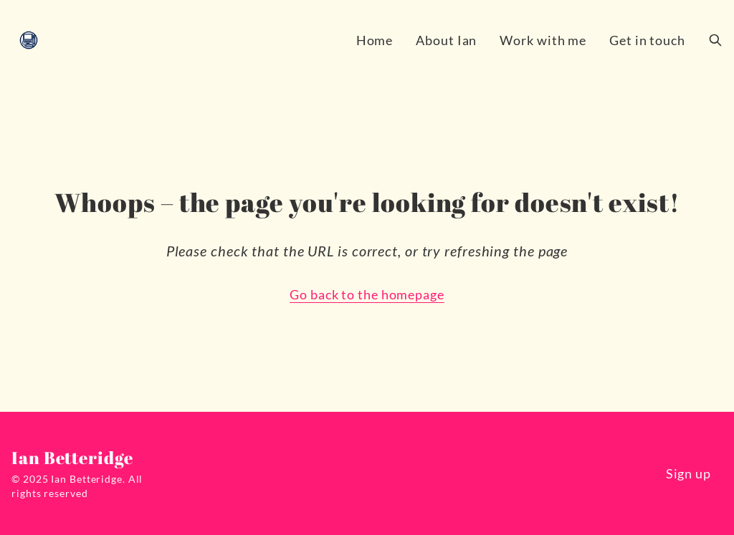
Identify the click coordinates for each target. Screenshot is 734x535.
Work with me (543, 40)
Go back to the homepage (367, 294)
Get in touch (647, 40)
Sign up (688, 473)
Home (375, 40)
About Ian (446, 40)
